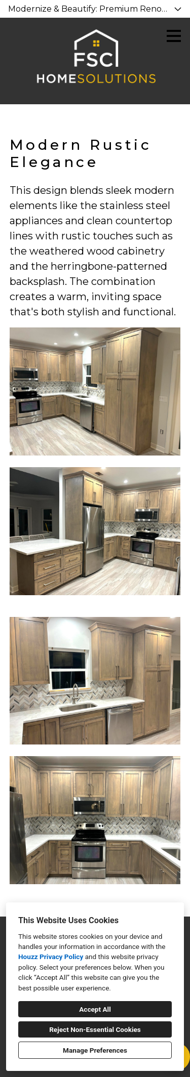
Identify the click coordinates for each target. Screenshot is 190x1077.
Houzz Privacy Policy (50, 956)
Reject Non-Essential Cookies (95, 1029)
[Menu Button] (174, 36)
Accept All (95, 1009)
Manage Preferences (95, 1050)
